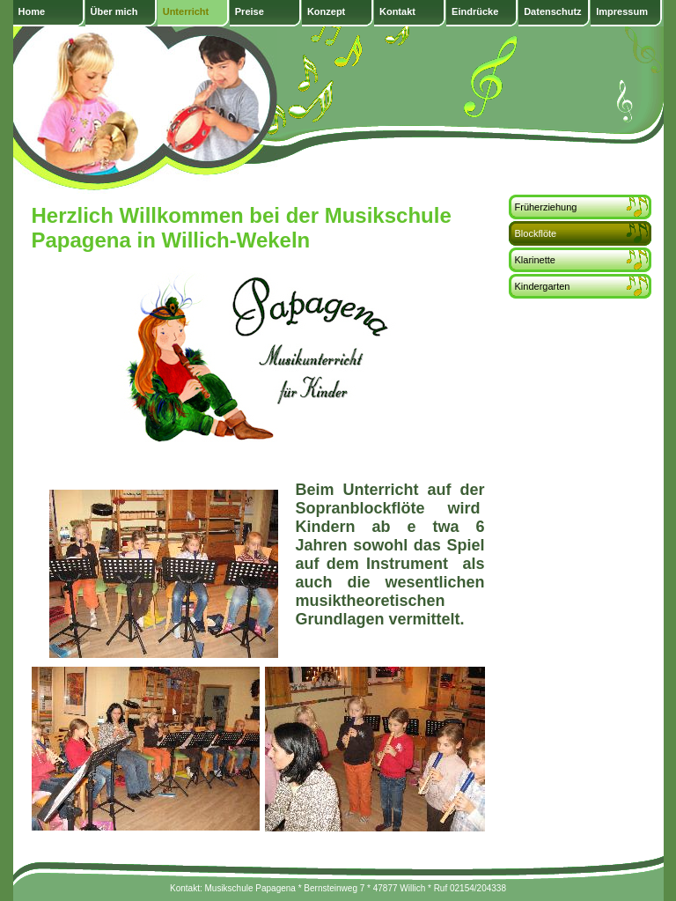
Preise (249, 11)
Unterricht (186, 11)
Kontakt (397, 11)
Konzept (326, 11)
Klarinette (535, 260)
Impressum (622, 11)
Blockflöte (536, 233)
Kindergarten (542, 286)
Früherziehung (546, 207)
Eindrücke (475, 11)
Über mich (114, 11)
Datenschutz (552, 11)
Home (32, 11)
